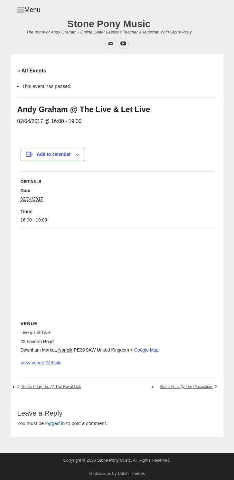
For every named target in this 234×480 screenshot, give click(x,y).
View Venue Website (41, 362)
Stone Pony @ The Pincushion (186, 386)
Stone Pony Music (108, 23)
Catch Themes (131, 473)
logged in (55, 423)
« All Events (31, 70)
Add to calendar (54, 154)
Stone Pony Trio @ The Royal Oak (51, 386)
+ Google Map (144, 350)
